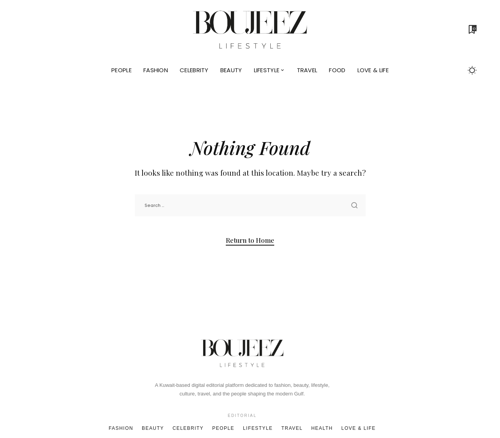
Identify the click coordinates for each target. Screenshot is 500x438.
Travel (291, 428)
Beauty (153, 428)
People (223, 428)
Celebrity (188, 428)
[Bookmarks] (472, 29)
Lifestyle (258, 428)
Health (322, 428)
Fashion (121, 428)
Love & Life (358, 428)
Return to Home (250, 240)
